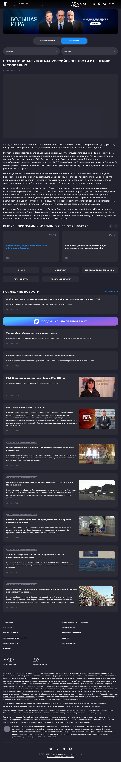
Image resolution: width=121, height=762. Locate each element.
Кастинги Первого (10, 643)
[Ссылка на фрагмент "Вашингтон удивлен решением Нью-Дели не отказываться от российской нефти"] (90, 246)
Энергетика (60, 270)
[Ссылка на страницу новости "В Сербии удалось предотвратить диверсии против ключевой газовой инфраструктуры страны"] (60, 596)
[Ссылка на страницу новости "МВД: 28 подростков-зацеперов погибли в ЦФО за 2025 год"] (60, 387)
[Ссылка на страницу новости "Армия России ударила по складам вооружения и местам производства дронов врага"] (60, 561)
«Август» (34, 694)
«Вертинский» (9, 697)
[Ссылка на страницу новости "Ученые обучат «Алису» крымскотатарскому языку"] (60, 338)
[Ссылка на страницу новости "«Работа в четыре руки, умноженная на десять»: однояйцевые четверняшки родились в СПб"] (60, 304)
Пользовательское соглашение (75, 622)
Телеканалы (85, 722)
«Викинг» (95, 694)
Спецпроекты (8, 628)
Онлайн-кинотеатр (10, 633)
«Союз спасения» (70, 694)
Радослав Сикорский (60, 279)
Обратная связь (68, 628)
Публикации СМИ (69, 643)
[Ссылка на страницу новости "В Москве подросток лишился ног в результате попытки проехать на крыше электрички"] (60, 526)
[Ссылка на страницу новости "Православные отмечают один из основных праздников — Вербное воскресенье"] (60, 454)
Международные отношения (99, 270)
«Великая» (113, 694)
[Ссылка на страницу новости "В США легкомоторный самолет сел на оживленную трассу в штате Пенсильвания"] (60, 490)
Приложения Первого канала (15, 638)
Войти (112, 4)
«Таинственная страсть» (25, 697)
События (65, 638)
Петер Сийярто (21, 279)
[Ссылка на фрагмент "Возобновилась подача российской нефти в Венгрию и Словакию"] (31, 246)
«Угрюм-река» (84, 694)
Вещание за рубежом (40, 661)
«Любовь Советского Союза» (50, 694)
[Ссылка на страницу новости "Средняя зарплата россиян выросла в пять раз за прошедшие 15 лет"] (60, 360)
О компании (8, 622)
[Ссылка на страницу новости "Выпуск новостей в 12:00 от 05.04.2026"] (60, 419)
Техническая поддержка (72, 633)
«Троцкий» (103, 694)
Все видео (7, 648)
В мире (21, 270)
